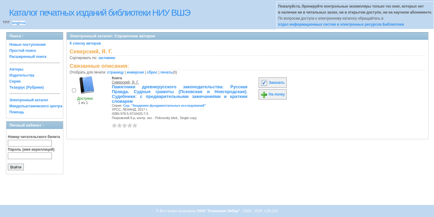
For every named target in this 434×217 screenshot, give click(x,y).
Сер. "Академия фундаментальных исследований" (164, 105)
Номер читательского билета (34, 137)
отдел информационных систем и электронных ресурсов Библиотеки (341, 24)
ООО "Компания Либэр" (219, 211)
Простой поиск (22, 51)
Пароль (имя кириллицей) (31, 149)
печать (166, 72)
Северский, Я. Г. (125, 82)
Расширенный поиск (27, 57)
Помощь (16, 112)
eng (15, 23)
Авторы (16, 69)
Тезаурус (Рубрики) (26, 87)
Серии (14, 81)
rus (22, 23)
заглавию (106, 58)
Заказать (272, 82)
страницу (115, 72)
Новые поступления (27, 44)
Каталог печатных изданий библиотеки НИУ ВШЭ (99, 12)
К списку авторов (85, 43)
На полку (272, 94)
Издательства (21, 75)
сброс (152, 72)
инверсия (135, 72)
